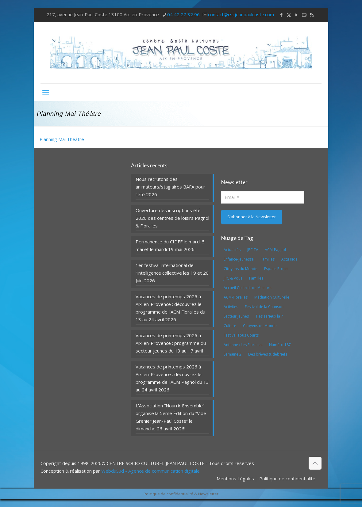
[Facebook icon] (281, 15)
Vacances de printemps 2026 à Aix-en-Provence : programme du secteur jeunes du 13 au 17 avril (171, 343)
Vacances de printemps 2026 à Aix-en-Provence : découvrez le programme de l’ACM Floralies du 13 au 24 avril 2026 (170, 307)
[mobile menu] (45, 92)
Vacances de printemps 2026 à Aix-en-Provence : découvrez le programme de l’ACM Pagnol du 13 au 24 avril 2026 (172, 378)
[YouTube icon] (296, 15)
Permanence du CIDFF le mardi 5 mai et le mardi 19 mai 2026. (170, 245)
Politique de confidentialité (287, 478)
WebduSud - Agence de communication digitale (150, 471)
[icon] (304, 15)
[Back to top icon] (315, 463)
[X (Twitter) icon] (289, 15)
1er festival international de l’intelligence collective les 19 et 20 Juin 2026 (172, 273)
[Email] (262, 197)
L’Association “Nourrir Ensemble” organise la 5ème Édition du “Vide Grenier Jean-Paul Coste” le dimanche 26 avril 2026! (171, 417)
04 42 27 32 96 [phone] (183, 14)
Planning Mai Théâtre (62, 139)
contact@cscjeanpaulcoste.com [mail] (241, 14)
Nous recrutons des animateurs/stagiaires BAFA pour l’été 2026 (170, 186)
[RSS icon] (312, 15)
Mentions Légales (235, 478)
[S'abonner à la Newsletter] (251, 217)
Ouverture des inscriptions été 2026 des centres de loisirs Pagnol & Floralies (172, 218)
